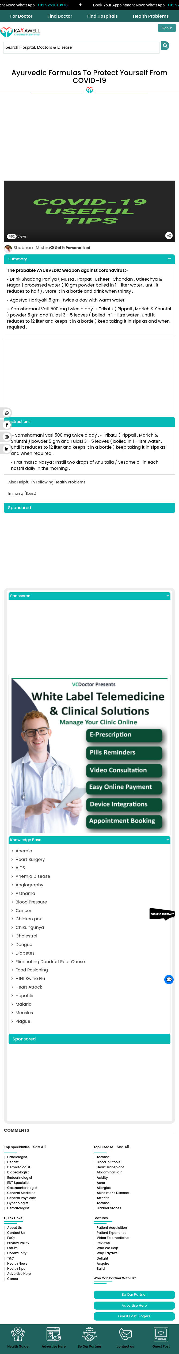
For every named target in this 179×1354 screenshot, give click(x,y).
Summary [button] (17, 259)
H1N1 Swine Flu (28, 978)
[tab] (89, 259)
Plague (21, 1021)
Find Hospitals (102, 16)
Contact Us (16, 1232)
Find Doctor (60, 16)
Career (12, 1278)
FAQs (11, 1237)
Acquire (103, 1263)
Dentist (12, 1162)
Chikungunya (28, 927)
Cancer (21, 910)
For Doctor (21, 16)
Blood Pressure (29, 902)
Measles (22, 1013)
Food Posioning (30, 970)
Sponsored (89, 596)
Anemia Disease (31, 876)
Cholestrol (24, 936)
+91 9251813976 (55, 5)
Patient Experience (112, 1232)
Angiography (27, 885)
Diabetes (23, 953)
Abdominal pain (110, 1172)
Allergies (104, 1187)
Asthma (103, 1157)
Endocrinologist (19, 1177)
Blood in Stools (108, 1162)
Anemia (22, 851)
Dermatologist (18, 1167)
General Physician (21, 1198)
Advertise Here (19, 1273)
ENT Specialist (18, 1182)
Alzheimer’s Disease (113, 1193)
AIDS (18, 868)
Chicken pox (27, 919)
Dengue (22, 944)
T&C (10, 1258)
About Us (14, 1227)
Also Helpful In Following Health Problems (47, 482)
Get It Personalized (70, 247)
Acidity (102, 1177)
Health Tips (16, 1268)
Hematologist (18, 1208)
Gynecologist (17, 1203)
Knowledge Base (89, 840)
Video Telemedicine (113, 1237)
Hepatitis (23, 996)
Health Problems (151, 16)
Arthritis (103, 1198)
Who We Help (107, 1248)
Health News (17, 1263)
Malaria (22, 1004)
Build (101, 1268)
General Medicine (21, 1193)
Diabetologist (18, 1172)
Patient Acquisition (112, 1227)
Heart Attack (27, 987)
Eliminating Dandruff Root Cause (48, 962)
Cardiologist (17, 1157)
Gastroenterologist (22, 1187)
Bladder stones (109, 1208)
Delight (102, 1258)
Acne (101, 1182)
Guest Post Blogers (134, 1316)
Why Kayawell (108, 1253)
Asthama (23, 893)
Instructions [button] (19, 421)
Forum (12, 1248)
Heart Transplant (110, 1167)
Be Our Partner (134, 1294)
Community (16, 1253)
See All (39, 1147)
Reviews (103, 1243)
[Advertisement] (89, 140)
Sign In (167, 28)
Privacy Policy (18, 1243)
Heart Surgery (28, 859)
